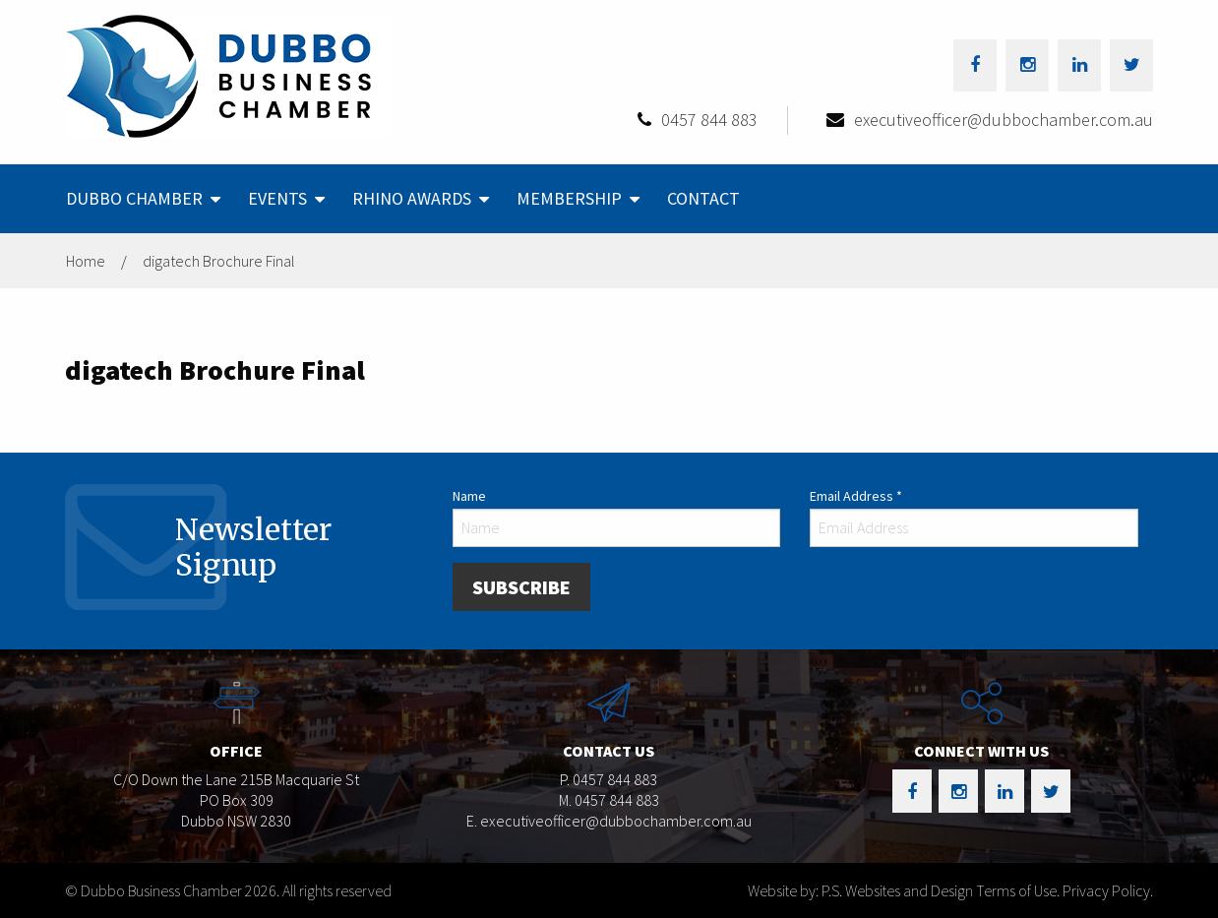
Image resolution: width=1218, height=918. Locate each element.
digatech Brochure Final (219, 261)
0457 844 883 (709, 119)
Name (469, 496)
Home (85, 261)
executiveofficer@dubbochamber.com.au (1003, 119)
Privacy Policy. (1108, 890)
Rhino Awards (411, 198)
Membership (569, 198)
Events (277, 198)
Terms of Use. (1018, 890)
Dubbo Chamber (134, 198)
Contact (703, 198)
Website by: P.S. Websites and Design (860, 890)
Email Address (856, 496)
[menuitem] (141, 198)
